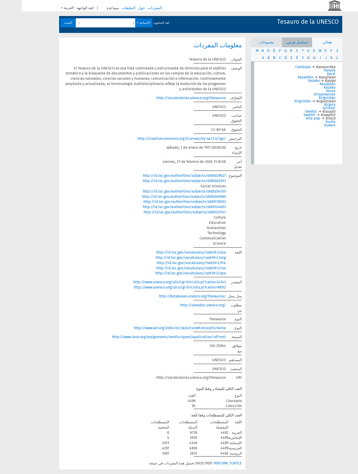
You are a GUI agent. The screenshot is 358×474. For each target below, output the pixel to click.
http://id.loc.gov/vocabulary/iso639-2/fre (169, 263)
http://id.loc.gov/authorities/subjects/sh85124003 (162, 207)
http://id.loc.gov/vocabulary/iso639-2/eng (169, 257)
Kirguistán (305, 97)
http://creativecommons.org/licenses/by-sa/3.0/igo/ (160, 138)
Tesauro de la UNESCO (286, 21)
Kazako (292, 80)
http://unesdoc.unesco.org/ (181, 305)
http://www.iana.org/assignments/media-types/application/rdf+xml (147, 337)
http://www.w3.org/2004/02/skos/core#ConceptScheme (158, 328)
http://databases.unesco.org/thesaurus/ (170, 296)
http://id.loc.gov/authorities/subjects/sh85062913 (162, 181)
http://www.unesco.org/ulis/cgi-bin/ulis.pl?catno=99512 (158, 287)
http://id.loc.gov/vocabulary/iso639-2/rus (169, 268)
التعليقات (107, 8)
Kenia (309, 91)
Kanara (308, 70)
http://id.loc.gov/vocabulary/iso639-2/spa (169, 273)
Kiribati (307, 108)
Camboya (281, 67)
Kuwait (308, 125)
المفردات (133, 8)
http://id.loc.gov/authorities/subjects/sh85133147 (163, 212)
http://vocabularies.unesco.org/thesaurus (169, 98)
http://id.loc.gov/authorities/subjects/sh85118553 (163, 201)
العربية (45, 7)
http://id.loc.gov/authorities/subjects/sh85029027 (162, 175)
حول (120, 8)
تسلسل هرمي (275, 42)
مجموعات (244, 42)
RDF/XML (199, 463)
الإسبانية (122, 23)
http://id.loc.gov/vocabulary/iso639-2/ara (169, 252)
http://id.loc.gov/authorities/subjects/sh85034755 (162, 191)
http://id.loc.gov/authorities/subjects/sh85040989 (162, 196)
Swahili (289, 111)
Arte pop (291, 118)
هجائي (305, 42)
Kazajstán (284, 77)
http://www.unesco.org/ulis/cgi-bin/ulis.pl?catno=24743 (158, 282)
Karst (309, 73)
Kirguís (308, 104)
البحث (46, 23)
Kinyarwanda (303, 94)
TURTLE (214, 463)
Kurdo (309, 121)
